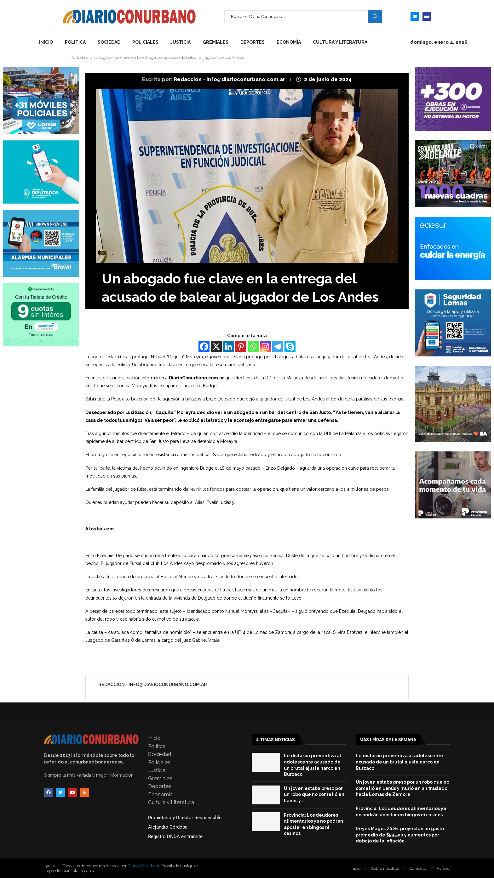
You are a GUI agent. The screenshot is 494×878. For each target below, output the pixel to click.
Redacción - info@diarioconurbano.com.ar (230, 79)
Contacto (418, 868)
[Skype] (290, 346)
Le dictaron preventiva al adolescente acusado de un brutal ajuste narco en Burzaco (399, 761)
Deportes (252, 42)
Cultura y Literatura (340, 42)
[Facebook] (204, 346)
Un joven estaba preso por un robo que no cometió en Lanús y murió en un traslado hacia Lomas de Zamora (402, 788)
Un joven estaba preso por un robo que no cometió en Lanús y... (314, 794)
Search (375, 16)
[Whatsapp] (253, 346)
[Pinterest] (240, 346)
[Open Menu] (426, 16)
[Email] (415, 16)
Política (75, 42)
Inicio (46, 42)
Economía (289, 42)
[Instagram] (265, 346)
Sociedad (109, 42)
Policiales (145, 42)
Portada (78, 57)
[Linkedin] (228, 346)
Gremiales (215, 42)
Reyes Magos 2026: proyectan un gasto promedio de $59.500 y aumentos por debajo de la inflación (400, 834)
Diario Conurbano (144, 866)
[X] (216, 346)
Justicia (180, 42)
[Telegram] (277, 346)
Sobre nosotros (385, 868)
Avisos (443, 868)
